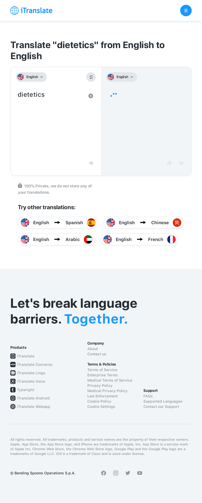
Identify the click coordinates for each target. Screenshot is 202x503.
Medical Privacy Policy (107, 391)
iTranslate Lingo (31, 373)
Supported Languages (163, 401)
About (92, 349)
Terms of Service (102, 370)
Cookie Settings (101, 406)
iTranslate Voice (31, 381)
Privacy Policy (100, 385)
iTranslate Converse (34, 364)
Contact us (96, 354)
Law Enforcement (102, 396)
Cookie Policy (99, 401)
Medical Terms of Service (109, 380)
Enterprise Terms (102, 375)
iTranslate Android (33, 398)
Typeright (25, 390)
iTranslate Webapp (33, 406)
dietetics (50, 123)
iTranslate (25, 356)
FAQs (148, 396)
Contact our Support (161, 406)
